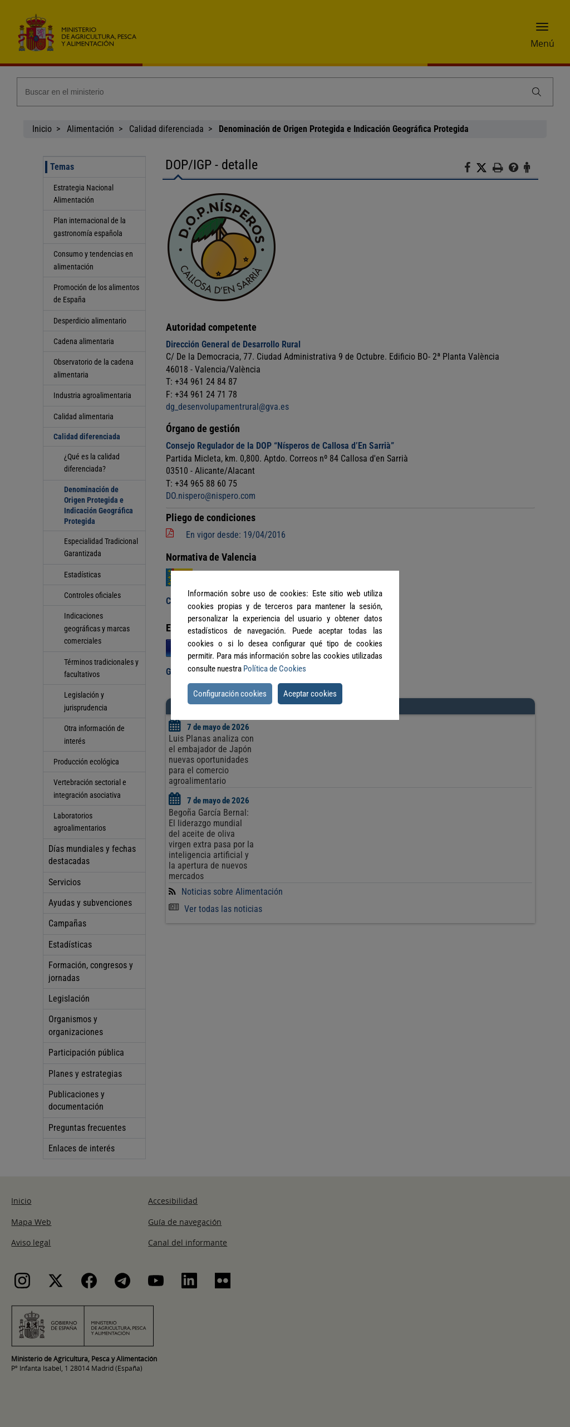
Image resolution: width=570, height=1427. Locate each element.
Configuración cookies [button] (230, 694)
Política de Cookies (274, 669)
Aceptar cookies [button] (310, 694)
